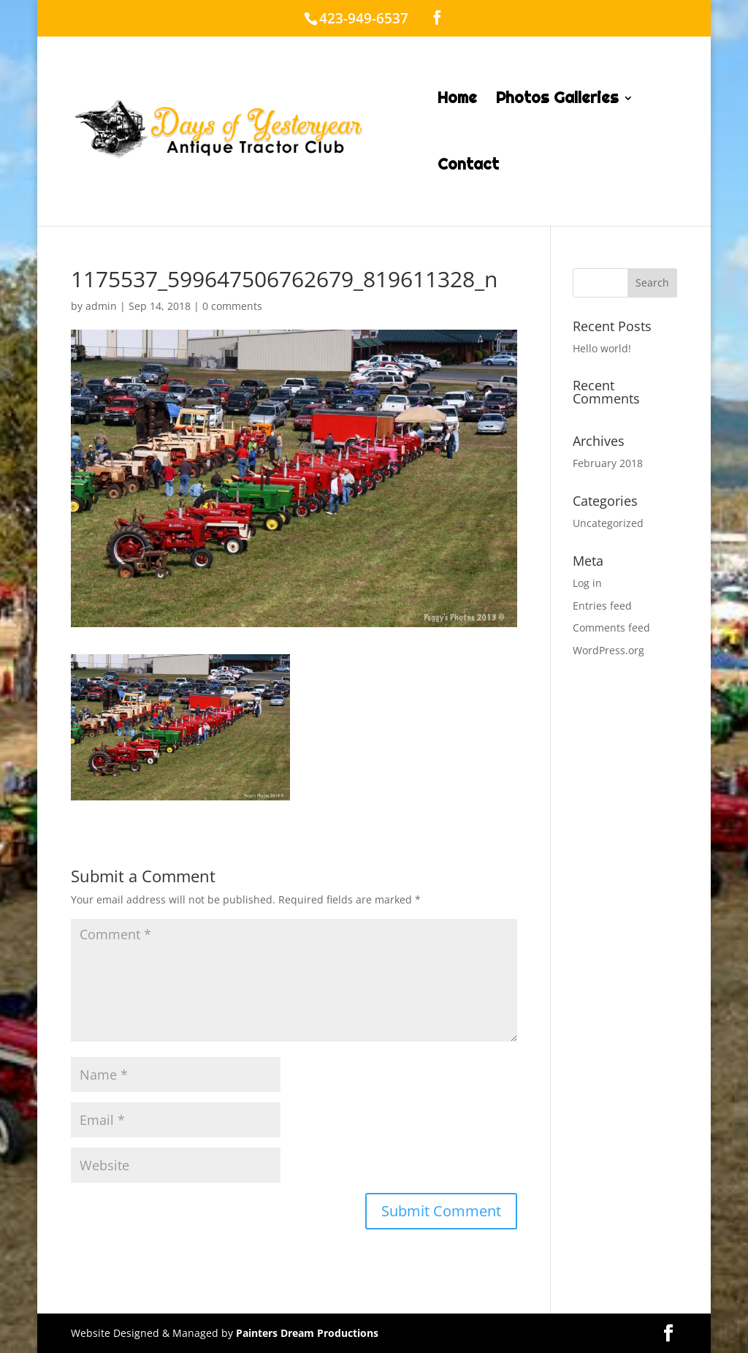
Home (457, 100)
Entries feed (602, 606)
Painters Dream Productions (307, 1333)
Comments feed (611, 627)
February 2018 (608, 463)
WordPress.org (608, 650)
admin (101, 306)
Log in (587, 583)
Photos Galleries (557, 100)
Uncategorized (608, 523)
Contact (468, 166)
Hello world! (602, 348)
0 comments (232, 306)
